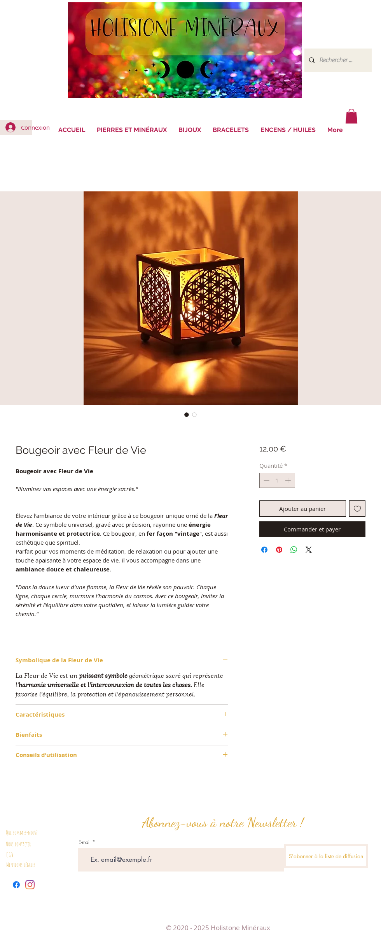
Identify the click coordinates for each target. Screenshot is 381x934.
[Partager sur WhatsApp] (294, 549)
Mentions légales (20, 864)
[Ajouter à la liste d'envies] (357, 508)
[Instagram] (30, 884)
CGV (10, 855)
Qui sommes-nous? (22, 832)
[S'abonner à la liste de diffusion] (326, 856)
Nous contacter (18, 844)
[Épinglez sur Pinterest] (279, 549)
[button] (351, 116)
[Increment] (288, 480)
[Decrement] (265, 480)
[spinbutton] (277, 480)
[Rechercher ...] (337, 60)
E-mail (85, 842)
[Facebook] (16, 884)
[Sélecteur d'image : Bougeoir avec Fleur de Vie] (186, 414)
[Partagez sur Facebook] (264, 549)
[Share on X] (308, 549)
